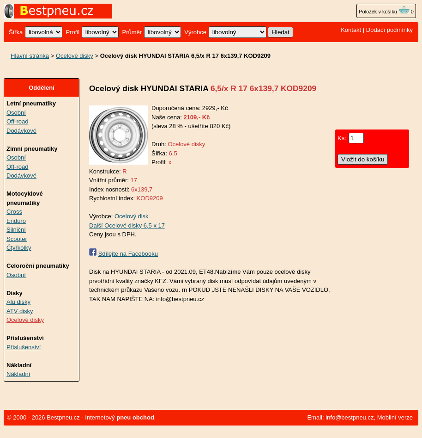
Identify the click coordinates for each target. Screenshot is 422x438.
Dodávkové (21, 130)
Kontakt (351, 29)
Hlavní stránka (30, 55)
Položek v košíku (384, 11)
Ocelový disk (132, 216)
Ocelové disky (74, 55)
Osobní (16, 112)
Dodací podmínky (389, 29)
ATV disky (19, 311)
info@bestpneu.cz (350, 417)
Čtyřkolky (18, 247)
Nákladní (18, 373)
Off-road (17, 121)
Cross (14, 211)
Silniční (16, 229)
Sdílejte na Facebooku (128, 253)
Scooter (16, 238)
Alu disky (18, 301)
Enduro (16, 220)
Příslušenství (23, 347)
